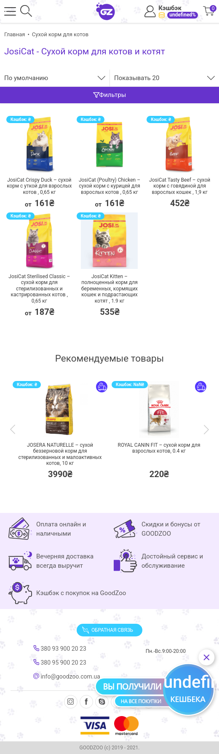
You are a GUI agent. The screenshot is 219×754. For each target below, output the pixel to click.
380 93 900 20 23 (59, 648)
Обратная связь (107, 630)
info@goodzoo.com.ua (66, 676)
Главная (14, 34)
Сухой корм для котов (60, 34)
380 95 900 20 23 (59, 662)
